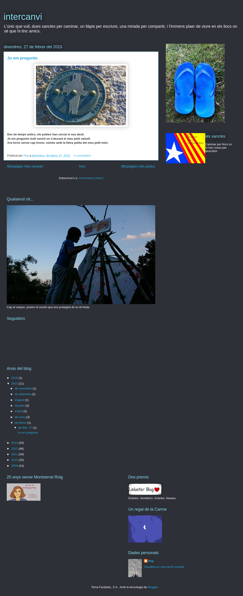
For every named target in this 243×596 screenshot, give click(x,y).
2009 (15, 465)
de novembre (24, 388)
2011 (15, 454)
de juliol (20, 405)
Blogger (153, 587)
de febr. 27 (25, 427)
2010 (15, 460)
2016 (15, 378)
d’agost (20, 400)
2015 (15, 383)
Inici (82, 166)
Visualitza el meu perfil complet (164, 567)
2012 (15, 448)
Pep (151, 561)
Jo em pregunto (22, 58)
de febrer (21, 422)
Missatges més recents (25, 166)
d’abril (19, 411)
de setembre (23, 394)
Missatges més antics (138, 166)
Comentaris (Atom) (91, 178)
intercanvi (23, 17)
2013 (15, 442)
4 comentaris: (83, 155)
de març (20, 417)
